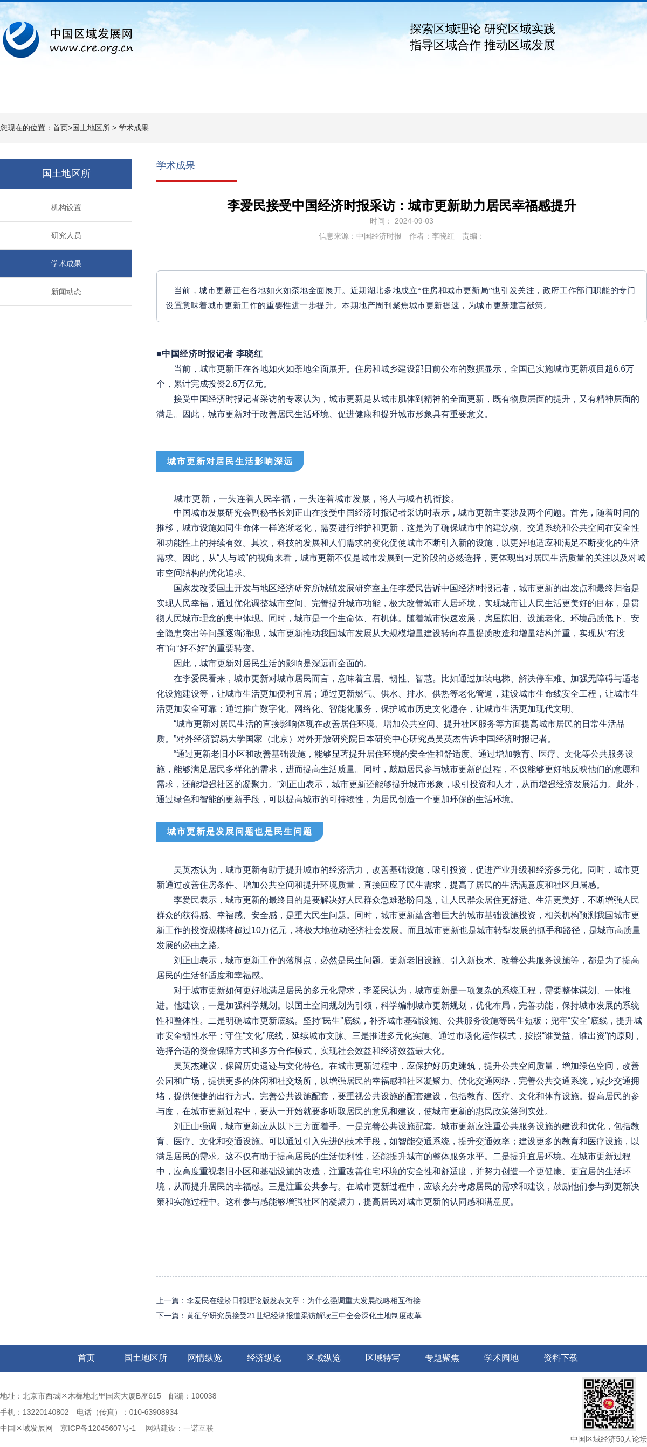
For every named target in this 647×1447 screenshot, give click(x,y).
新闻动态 (66, 291)
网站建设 (159, 1428)
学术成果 (134, 127)
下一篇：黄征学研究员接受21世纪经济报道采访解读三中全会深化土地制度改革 (289, 1315)
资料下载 (550, 97)
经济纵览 (226, 97)
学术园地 (485, 97)
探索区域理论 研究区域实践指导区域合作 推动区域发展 (482, 37)
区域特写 (356, 97)
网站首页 (32, 97)
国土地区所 (97, 97)
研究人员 (66, 235)
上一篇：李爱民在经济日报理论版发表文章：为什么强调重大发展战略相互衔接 (288, 1300)
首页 (60, 127)
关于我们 (614, 97)
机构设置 (66, 207)
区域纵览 (291, 97)
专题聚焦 (420, 97)
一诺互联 (198, 1428)
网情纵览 (161, 97)
